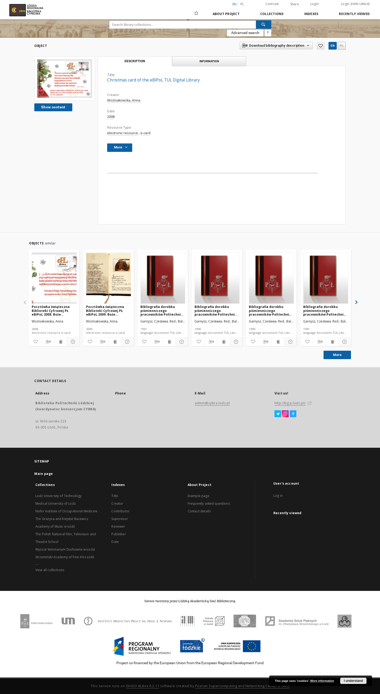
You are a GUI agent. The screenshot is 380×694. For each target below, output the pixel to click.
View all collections (49, 570)
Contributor (120, 511)
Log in (278, 495)
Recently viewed (354, 14)
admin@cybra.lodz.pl (212, 403)
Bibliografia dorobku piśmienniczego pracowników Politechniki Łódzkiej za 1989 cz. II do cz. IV (216, 310)
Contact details (199, 511)
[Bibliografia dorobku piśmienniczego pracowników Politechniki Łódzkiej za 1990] (163, 278)
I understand (353, 681)
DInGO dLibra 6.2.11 (142, 686)
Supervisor (119, 519)
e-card (145, 133)
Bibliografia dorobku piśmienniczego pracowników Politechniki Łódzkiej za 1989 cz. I (270, 310)
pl (242, 4)
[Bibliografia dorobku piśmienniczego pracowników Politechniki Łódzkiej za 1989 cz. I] (271, 278)
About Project (226, 14)
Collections (272, 14)
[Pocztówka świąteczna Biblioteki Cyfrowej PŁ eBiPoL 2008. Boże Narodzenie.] (54, 278)
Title (114, 496)
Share (294, 4)
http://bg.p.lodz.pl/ (290, 403)
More (337, 355)
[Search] (263, 24)
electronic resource (122, 133)
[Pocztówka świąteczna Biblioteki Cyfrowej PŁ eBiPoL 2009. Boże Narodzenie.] (108, 278)
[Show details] (72, 341)
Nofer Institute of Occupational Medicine (66, 511)
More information (322, 680)
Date (115, 541)
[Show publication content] (60, 341)
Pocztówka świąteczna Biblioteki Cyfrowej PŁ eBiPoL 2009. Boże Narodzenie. (105, 310)
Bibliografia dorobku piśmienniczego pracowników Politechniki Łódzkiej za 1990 (162, 310)
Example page (198, 496)
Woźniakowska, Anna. (124, 100)
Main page (43, 473)
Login (314, 4)
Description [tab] (135, 61)
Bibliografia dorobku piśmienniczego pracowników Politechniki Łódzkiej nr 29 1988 (325, 310)
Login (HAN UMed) (355, 4)
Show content (53, 107)
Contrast (272, 4)
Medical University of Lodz (55, 503)
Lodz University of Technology (58, 496)
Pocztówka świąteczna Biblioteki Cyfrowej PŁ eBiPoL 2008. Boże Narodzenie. (51, 310)
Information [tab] (209, 61)
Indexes (311, 14)
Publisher (118, 534)
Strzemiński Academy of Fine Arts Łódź (64, 557)
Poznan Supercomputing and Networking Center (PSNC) (242, 686)
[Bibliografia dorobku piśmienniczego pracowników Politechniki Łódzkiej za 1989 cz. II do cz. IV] (217, 278)
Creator (117, 503)
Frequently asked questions (209, 503)
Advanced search (245, 33)
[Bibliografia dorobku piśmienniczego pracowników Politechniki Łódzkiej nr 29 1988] (325, 278)
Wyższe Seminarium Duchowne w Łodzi (65, 549)
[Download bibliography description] (48, 341)
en (333, 45)
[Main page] (196, 11)
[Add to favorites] (35, 341)
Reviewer (118, 526)
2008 (111, 116)
